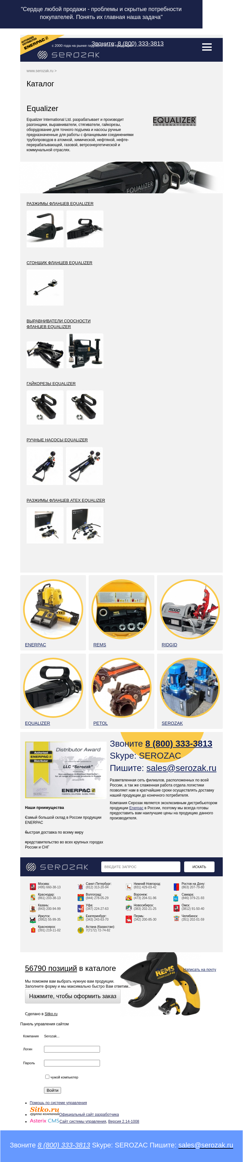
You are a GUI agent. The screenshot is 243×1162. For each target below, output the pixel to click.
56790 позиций (51, 968)
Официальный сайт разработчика (74, 1114)
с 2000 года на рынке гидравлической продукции (92, 45)
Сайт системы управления (68, 1121)
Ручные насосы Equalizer (57, 440)
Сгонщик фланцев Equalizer (59, 262)
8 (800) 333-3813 (141, 43)
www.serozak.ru (40, 71)
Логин (27, 1049)
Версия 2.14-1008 (123, 1121)
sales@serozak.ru (181, 768)
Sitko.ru (51, 1014)
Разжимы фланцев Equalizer (60, 203)
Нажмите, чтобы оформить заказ (72, 996)
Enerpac (136, 808)
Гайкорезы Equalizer (51, 383)
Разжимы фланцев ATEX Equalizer (66, 500)
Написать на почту (200, 969)
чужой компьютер (61, 1077)
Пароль (29, 1063)
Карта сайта (167, 969)
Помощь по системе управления (58, 1103)
